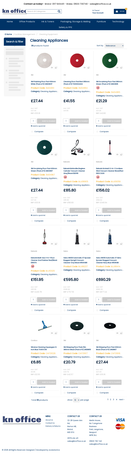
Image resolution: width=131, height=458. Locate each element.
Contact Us (50, 423)
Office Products (27, 21)
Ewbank (66, 162)
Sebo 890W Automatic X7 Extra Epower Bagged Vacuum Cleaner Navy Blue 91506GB (108, 260)
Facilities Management (24, 34)
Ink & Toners (47, 21)
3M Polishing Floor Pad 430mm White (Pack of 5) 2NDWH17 (43, 82)
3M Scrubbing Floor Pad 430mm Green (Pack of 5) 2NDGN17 (44, 169)
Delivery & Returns (53, 426)
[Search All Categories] (44, 11)
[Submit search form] (59, 11)
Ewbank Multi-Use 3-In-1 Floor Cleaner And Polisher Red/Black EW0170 (44, 260)
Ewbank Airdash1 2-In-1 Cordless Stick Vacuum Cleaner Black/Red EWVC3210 (109, 170)
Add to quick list (38, 126)
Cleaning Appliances (49, 91)
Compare (36, 132)
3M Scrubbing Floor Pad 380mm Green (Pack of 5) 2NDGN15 (109, 82)
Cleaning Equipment (48, 34)
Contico (34, 340)
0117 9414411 (58, 3)
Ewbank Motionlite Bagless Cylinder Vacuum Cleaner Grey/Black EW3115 (74, 170)
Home (10, 21)
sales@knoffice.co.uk (100, 3)
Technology (118, 21)
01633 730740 (81, 3)
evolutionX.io (54, 450)
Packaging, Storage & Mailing (75, 21)
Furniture (101, 21)
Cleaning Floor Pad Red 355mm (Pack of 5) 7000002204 (76, 82)
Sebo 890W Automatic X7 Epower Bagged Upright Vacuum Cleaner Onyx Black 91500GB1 (77, 260)
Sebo (65, 251)
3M (32, 75)
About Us (49, 420)
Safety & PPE (65, 27)
